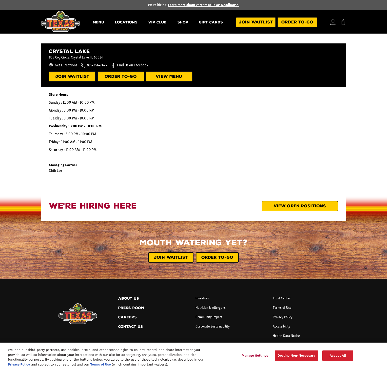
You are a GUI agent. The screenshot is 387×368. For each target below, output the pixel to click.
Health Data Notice (286, 336)
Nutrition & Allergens (210, 308)
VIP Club (157, 22)
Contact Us (130, 327)
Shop (182, 22)
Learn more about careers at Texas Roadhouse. (203, 5)
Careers (127, 317)
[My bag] (343, 22)
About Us (128, 298)
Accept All (338, 357)
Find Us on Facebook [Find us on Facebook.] (132, 65)
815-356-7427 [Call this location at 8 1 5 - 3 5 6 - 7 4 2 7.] (97, 65)
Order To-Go (297, 22)
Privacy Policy (282, 317)
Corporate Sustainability (212, 327)
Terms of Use (282, 308)
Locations (126, 22)
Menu (98, 22)
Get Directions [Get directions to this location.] (63, 65)
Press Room (131, 308)
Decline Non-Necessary (296, 357)
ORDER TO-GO (120, 76)
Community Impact (208, 317)
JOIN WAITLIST (171, 257)
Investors (202, 298)
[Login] (333, 22)
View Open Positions (300, 206)
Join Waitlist (256, 22)
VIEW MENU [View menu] (169, 76)
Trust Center (281, 298)
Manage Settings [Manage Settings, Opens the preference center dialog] (255, 357)
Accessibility (281, 327)
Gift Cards (211, 22)
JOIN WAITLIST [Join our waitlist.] (72, 76)
